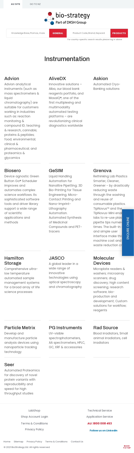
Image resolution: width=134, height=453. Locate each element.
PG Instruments (65, 327)
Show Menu (5, 18)
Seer (9, 364)
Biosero (12, 170)
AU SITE (15, 4)
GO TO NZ (35, 4)
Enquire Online (128, 228)
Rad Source (105, 327)
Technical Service (100, 410)
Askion (100, 78)
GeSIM (56, 170)
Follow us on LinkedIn (103, 430)
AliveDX (57, 78)
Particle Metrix (19, 327)
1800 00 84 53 (127, 18)
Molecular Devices (103, 261)
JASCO (56, 258)
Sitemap (18, 441)
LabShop (34, 410)
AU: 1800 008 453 (99, 423)
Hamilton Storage (14, 261)
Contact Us (77, 441)
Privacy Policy (34, 429)
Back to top (127, 446)
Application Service (99, 416)
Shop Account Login (34, 416)
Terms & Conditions (34, 423)
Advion (11, 78)
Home (6, 441)
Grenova (102, 170)
